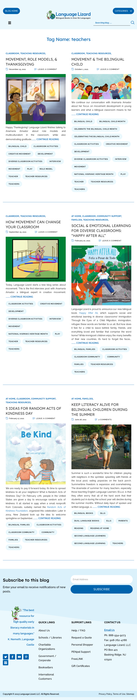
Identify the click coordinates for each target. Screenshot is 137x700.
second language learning (89, 543)
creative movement (20, 154)
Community (113, 357)
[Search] (111, 23)
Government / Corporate (47, 658)
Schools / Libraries (50, 637)
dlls (102, 513)
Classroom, (13, 53)
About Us (44, 630)
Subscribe (102, 589)
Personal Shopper (82, 644)
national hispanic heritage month (94, 174)
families (79, 364)
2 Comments (105, 419)
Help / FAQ (78, 630)
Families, (77, 219)
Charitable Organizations (46, 646)
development (45, 154)
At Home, (76, 216)
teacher (13, 176)
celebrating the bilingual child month (97, 136)
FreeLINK (77, 658)
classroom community (87, 357)
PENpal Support (81, 651)
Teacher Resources (36, 176)
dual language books (86, 521)
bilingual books (83, 513)
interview (55, 161)
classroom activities (46, 146)
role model (46, 169)
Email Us (109, 630)
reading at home (99, 528)
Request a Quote (81, 637)
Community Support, (109, 216)
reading (78, 528)
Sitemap (130, 694)
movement (14, 169)
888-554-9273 (117, 635)
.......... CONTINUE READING (45, 139)
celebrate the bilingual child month (95, 129)
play (29, 169)
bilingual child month (112, 121)
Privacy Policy (105, 694)
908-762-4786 (118, 640)
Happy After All (88, 313)
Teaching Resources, (33, 53)
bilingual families (84, 349)
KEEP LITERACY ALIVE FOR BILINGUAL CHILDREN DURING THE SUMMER (99, 409)
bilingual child (18, 146)
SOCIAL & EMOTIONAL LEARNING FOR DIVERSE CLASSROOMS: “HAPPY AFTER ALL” (101, 230)
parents (123, 521)
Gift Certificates (80, 665)
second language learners (90, 536)
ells (108, 521)
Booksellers (45, 667)
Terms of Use (119, 694)
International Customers (46, 676)
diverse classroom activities (25, 161)
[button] (9, 23)
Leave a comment (47, 69)
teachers (14, 184)
